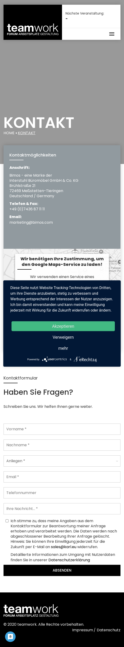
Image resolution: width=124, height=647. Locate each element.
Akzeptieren (63, 326)
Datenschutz (108, 630)
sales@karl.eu (63, 547)
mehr (63, 348)
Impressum (82, 630)
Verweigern (63, 337)
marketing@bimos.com (31, 222)
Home (9, 133)
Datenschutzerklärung (69, 560)
